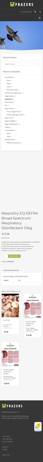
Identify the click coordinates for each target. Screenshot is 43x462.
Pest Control (9, 102)
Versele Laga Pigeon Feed (15, 115)
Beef (8, 80)
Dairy (8, 83)
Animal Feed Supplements (13, 93)
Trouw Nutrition (10, 130)
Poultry (7, 127)
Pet (6, 105)
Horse (9, 87)
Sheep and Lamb (12, 90)
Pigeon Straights (10, 121)
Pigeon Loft (8, 118)
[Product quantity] (4, 256)
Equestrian (8, 99)
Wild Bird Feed (9, 140)
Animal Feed (9, 77)
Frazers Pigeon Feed (13, 112)
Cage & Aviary (9, 96)
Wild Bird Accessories (13, 143)
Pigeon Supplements (11, 124)
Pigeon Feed (9, 108)
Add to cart (14, 256)
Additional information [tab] (11, 270)
